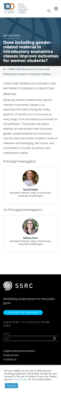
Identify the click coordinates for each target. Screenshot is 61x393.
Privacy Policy (20, 379)
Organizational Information (19, 351)
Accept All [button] (11, 385)
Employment (11, 355)
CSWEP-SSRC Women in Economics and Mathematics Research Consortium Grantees (27, 71)
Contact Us (10, 359)
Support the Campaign (23, 312)
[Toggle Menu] (56, 8)
